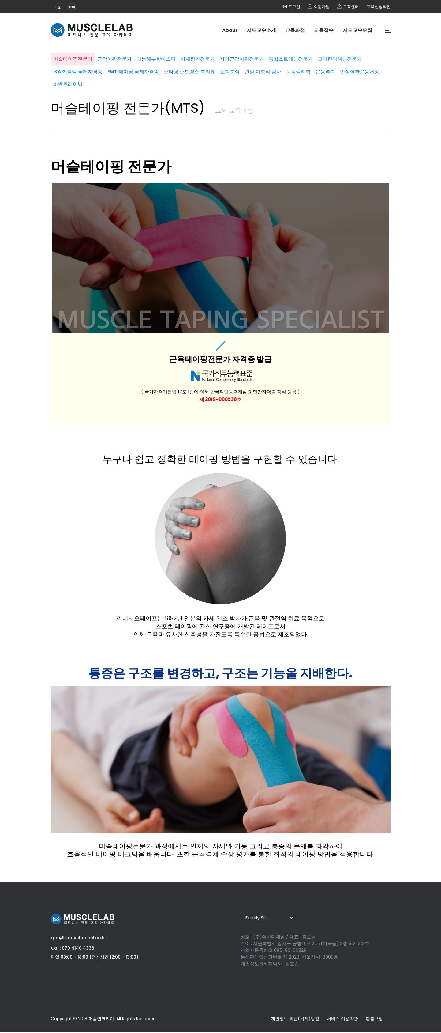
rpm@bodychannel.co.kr (78, 939)
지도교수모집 (357, 30)
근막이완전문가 (128, 56)
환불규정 (374, 1020)
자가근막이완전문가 (270, 56)
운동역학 (106, 81)
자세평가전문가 (221, 56)
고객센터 (348, 7)
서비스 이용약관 (342, 1020)
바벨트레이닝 (189, 81)
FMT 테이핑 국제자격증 (200, 69)
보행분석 (307, 69)
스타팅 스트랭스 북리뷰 (261, 69)
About (229, 30)
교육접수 (324, 30)
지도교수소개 (261, 30)
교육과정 (295, 30)
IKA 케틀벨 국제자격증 (140, 69)
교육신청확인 (379, 7)
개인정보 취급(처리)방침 (295, 1020)
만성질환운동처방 (145, 81)
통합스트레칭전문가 (324, 56)
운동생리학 (74, 81)
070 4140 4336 (78, 949)
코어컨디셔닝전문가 (84, 69)
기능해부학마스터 (174, 56)
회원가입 (319, 7)
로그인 (291, 7)
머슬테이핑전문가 (81, 56)
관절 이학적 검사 (345, 69)
